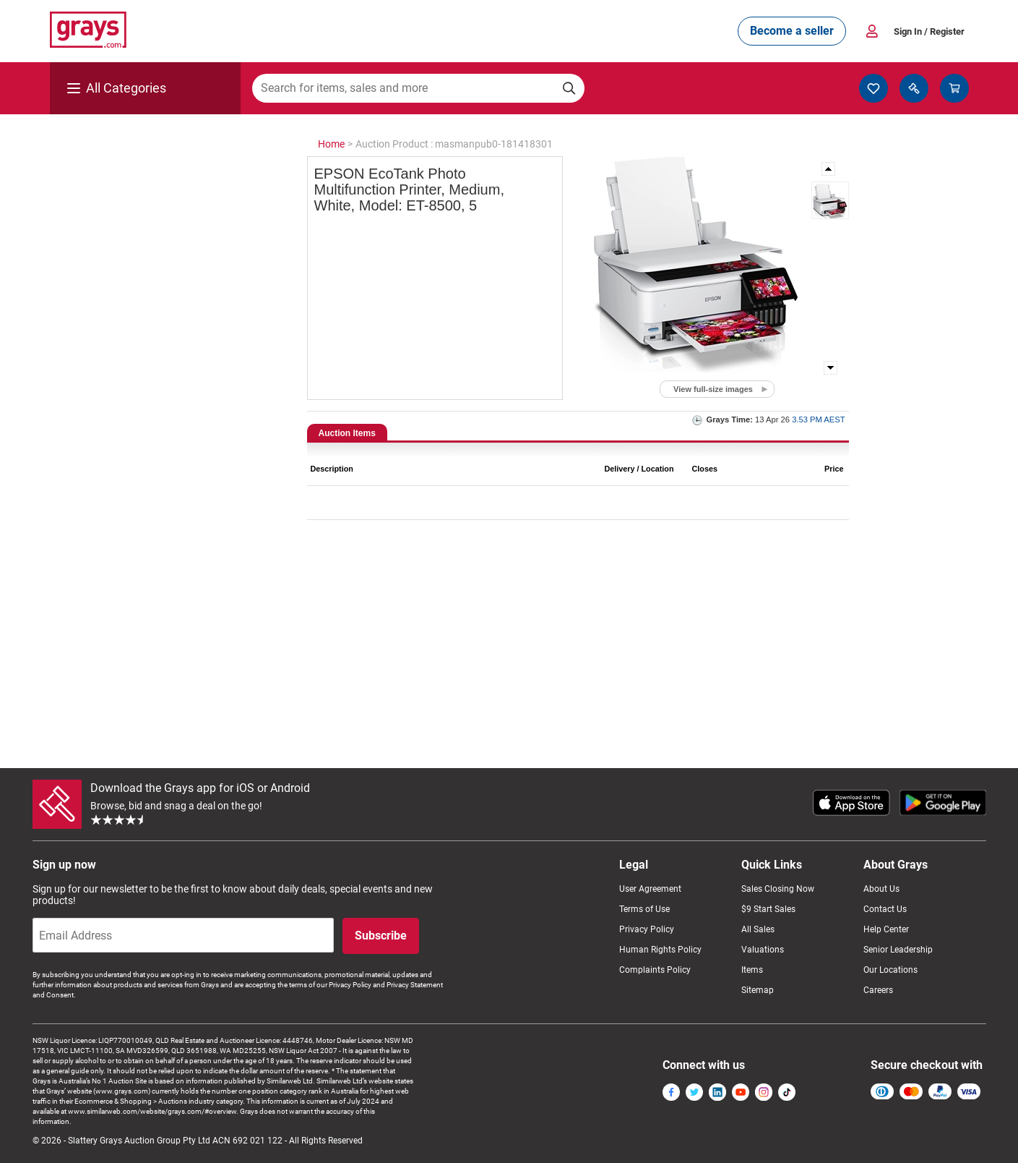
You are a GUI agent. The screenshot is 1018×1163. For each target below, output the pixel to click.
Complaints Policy (655, 970)
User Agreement (650, 889)
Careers (878, 990)
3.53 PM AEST (818, 419)
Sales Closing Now (777, 889)
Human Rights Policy (660, 950)
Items (752, 970)
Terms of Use (644, 909)
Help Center (886, 929)
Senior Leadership (898, 950)
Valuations (762, 950)
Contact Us (885, 909)
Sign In (929, 31)
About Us (881, 889)
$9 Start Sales (768, 909)
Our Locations (890, 970)
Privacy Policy (646, 929)
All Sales (758, 929)
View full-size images (713, 389)
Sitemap (757, 990)
